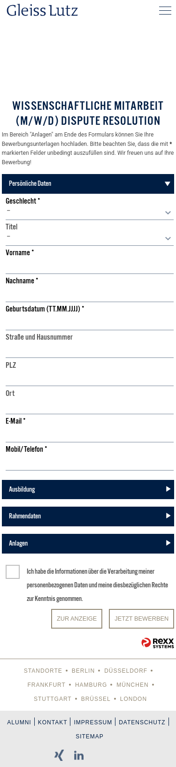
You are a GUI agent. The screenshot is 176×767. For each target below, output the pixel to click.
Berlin (83, 671)
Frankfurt (46, 685)
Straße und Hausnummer (39, 338)
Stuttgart (53, 699)
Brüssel (96, 699)
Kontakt (53, 722)
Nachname (22, 281)
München (132, 685)
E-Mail (16, 421)
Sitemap (90, 736)
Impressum (93, 722)
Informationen (71, 571)
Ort (10, 394)
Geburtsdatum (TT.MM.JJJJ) (45, 309)
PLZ (11, 366)
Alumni (19, 722)
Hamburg (91, 685)
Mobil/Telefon (26, 450)
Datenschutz (142, 722)
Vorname (20, 253)
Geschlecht (23, 201)
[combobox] (90, 213)
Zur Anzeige (77, 618)
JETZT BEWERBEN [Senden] (141, 618)
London (133, 699)
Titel (11, 227)
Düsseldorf (125, 671)
